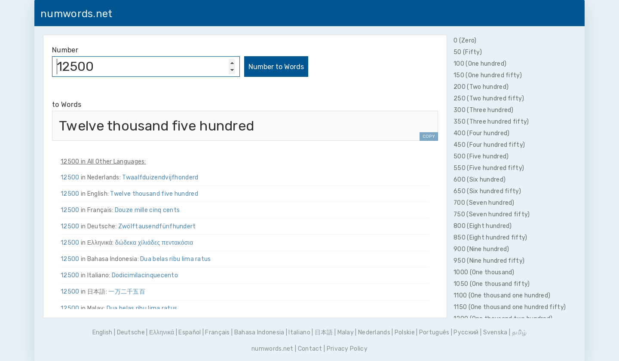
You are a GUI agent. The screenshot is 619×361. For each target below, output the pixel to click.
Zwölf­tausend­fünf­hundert (157, 226)
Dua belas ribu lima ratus (175, 259)
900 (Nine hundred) (481, 249)
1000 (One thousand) (484, 272)
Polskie (405, 332)
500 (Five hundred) (481, 156)
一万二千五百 (126, 291)
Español (189, 332)
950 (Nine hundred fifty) (489, 260)
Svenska (495, 332)
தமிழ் (519, 332)
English (102, 332)
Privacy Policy (347, 348)
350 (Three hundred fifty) (491, 121)
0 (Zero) (465, 40)
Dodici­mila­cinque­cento (145, 275)
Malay (345, 332)
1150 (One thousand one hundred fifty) (510, 307)
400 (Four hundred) (481, 133)
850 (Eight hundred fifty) (490, 237)
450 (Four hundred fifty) (489, 145)
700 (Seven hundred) (484, 202)
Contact (310, 348)
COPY (429, 136)
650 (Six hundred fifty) (487, 191)
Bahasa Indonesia (259, 332)
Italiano (299, 332)
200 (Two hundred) (481, 87)
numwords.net (76, 14)
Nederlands (374, 332)
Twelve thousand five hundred (154, 193)
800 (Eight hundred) (483, 226)
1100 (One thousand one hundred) (502, 295)
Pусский (466, 332)
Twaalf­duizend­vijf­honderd (160, 177)
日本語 (324, 332)
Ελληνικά (162, 332)
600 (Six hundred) (480, 179)
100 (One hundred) (480, 63)
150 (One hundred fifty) (488, 75)
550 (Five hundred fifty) (489, 168)
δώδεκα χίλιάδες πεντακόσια (154, 242)
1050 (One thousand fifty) (492, 284)
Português (434, 332)
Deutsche (131, 332)
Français (217, 332)
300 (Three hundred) (484, 110)
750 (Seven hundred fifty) (492, 214)
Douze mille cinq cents (147, 210)
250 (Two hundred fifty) (489, 98)
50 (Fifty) (468, 52)
